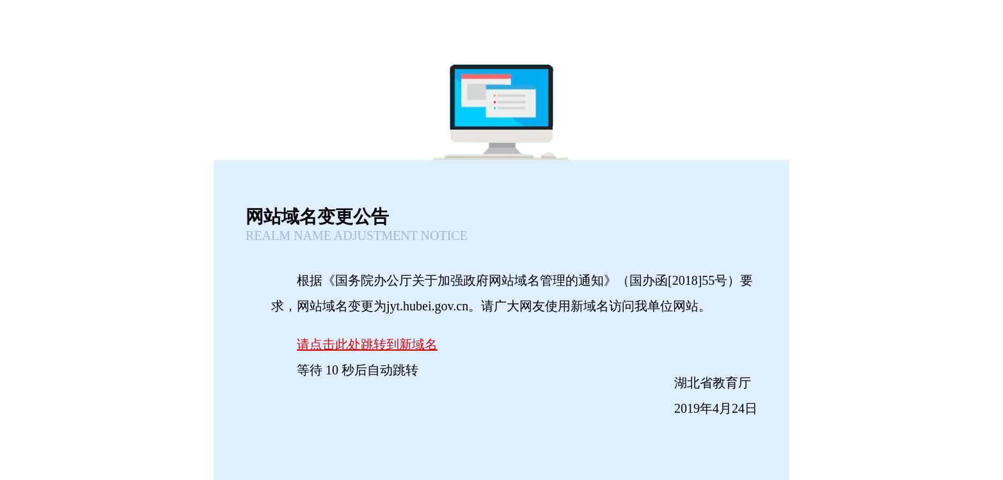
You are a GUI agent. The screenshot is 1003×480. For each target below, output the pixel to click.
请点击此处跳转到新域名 (367, 344)
